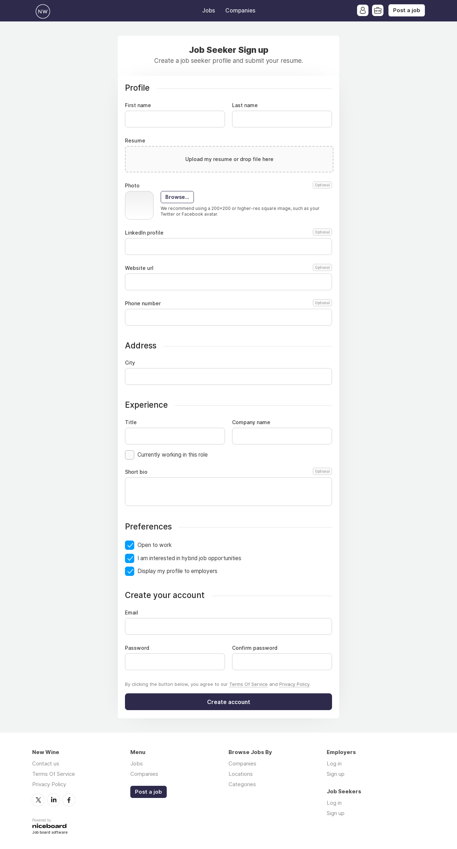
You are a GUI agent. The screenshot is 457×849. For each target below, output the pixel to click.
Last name (245, 105)
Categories (242, 784)
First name (138, 105)
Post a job (406, 10)
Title (131, 422)
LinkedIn (53, 800)
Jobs (208, 10)
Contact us (45, 763)
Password (137, 647)
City (130, 362)
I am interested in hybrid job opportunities (189, 558)
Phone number (228, 303)
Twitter (38, 800)
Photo (228, 185)
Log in (334, 763)
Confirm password (254, 647)
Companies (240, 10)
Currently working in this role (172, 454)
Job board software (49, 833)
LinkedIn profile (228, 232)
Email (131, 612)
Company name (251, 422)
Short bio (228, 471)
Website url (228, 268)
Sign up (336, 773)
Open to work (154, 545)
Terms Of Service (248, 684)
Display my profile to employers (177, 571)
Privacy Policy (294, 684)
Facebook (69, 800)
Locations (240, 773)
